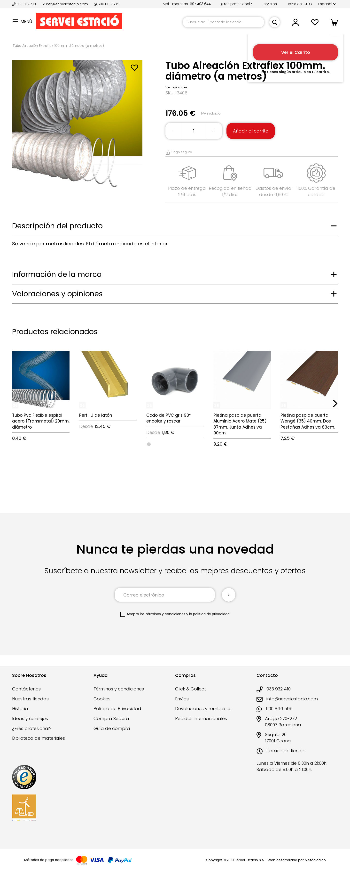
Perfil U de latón (95, 415)
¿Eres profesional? (236, 3)
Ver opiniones (176, 87)
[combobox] (223, 22)
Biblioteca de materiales (38, 738)
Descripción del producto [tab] (57, 226)
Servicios (269, 3)
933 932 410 (24, 4)
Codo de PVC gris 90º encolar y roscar (168, 418)
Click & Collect (190, 689)
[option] (148, 444)
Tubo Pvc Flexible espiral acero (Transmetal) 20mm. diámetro (41, 421)
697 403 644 (200, 3)
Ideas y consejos (30, 718)
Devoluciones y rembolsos (203, 708)
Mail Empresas (175, 3)
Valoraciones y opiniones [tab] (57, 294)
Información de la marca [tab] (57, 274)
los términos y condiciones (162, 614)
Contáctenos (26, 689)
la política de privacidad (209, 614)
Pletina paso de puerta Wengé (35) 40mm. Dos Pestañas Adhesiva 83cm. (307, 421)
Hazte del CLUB (299, 3)
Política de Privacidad (117, 708)
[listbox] (175, 444)
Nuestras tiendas (30, 699)
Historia (20, 708)
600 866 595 (106, 4)
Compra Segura (111, 718)
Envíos (182, 699)
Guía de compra (111, 728)
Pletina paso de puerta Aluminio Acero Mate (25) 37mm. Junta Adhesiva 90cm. (239, 424)
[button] (327, 4)
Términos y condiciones (118, 689)
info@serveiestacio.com (65, 4)
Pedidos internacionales (201, 718)
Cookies (101, 699)
